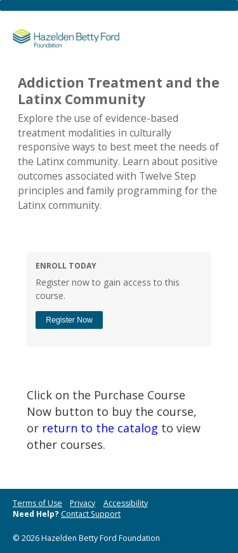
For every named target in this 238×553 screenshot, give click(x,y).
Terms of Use (37, 503)
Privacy (82, 503)
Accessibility (125, 503)
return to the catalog (100, 428)
